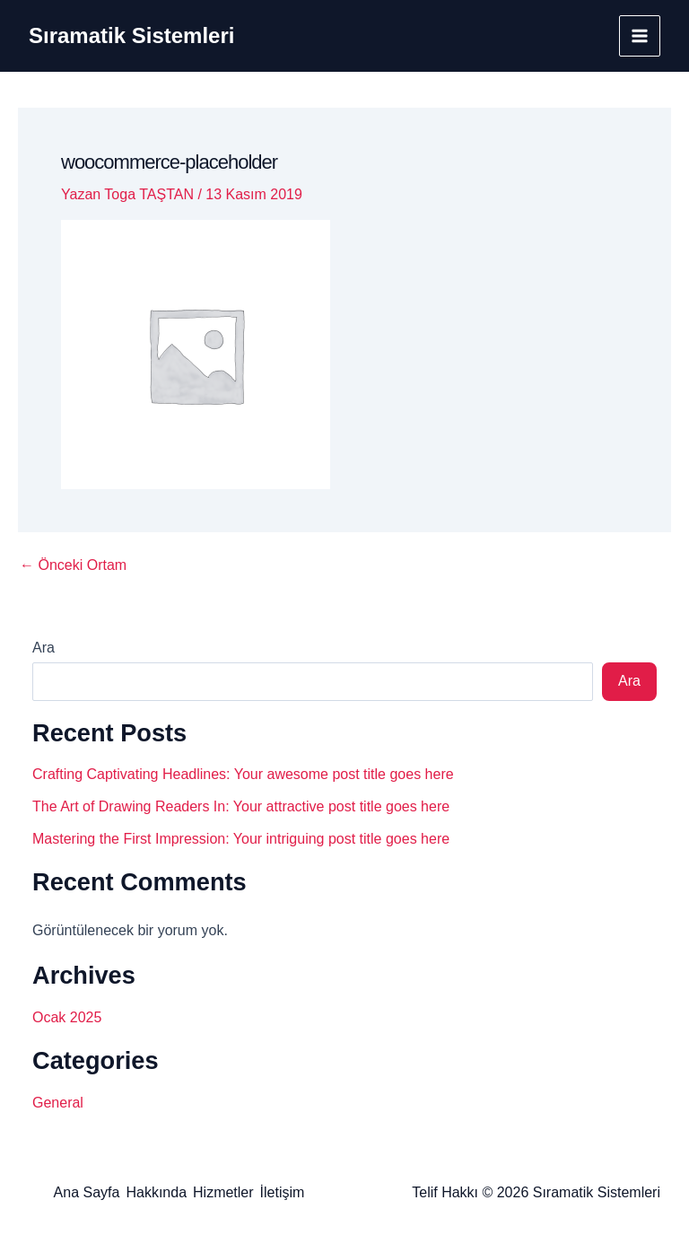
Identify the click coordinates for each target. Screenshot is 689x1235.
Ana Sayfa (87, 1192)
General (57, 1102)
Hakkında (156, 1192)
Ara (43, 647)
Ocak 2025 (66, 1017)
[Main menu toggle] (639, 36)
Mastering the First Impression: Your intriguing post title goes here (240, 838)
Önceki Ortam (73, 565)
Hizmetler (223, 1192)
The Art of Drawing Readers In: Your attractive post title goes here (240, 806)
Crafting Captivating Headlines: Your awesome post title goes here (243, 774)
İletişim (282, 1192)
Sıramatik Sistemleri (131, 35)
